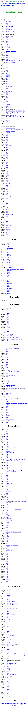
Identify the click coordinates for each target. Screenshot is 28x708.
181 (7, 59)
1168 (7, 70)
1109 (8, 283)
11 (6, 441)
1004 (7, 172)
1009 (7, 167)
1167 (7, 235)
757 (7, 56)
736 (13, 644)
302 (7, 52)
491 (7, 60)
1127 (8, 334)
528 (7, 467)
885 (7, 57)
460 (21, 126)
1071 (9, 579)
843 (21, 111)
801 (25, 501)
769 (7, 44)
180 (14, 654)
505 (7, 28)
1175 (11, 270)
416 (8, 621)
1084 (12, 452)
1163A (8, 281)
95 (6, 152)
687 (8, 671)
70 (7, 262)
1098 (10, 196)
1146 (19, 60)
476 (9, 463)
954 (8, 246)
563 (22, 459)
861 (12, 29)
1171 (8, 322)
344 (7, 165)
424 (7, 67)
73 (7, 415)
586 (11, 117)
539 (19, 129)
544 (11, 463)
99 (11, 129)
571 (8, 600)
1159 (9, 226)
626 (9, 214)
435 (7, 212)
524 (7, 71)
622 (13, 269)
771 (7, 523)
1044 (16, 532)
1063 (12, 471)
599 (10, 616)
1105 (9, 518)
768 (7, 125)
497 (8, 616)
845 (7, 399)
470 (7, 38)
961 (14, 29)
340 (7, 518)
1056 (9, 21)
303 (7, 386)
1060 (7, 230)
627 (8, 278)
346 (7, 463)
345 (6, 300)
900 (14, 60)
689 (9, 60)
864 (10, 256)
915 (23, 403)
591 (10, 682)
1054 (8, 669)
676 (7, 47)
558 (9, 117)
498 (10, 419)
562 (7, 359)
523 (16, 111)
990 (16, 29)
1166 (17, 460)
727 (7, 391)
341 (7, 515)
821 (12, 31)
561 (7, 551)
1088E (13, 339)
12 (6, 438)
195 (12, 459)
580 (9, 515)
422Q (10, 663)
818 (7, 493)
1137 (10, 404)
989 (7, 433)
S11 (7, 546)
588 (13, 674)
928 (10, 661)
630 (11, 447)
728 (14, 491)
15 (8, 663)
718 (9, 46)
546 (14, 372)
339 (7, 517)
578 (9, 447)
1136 (11, 334)
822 (9, 29)
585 (7, 51)
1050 (20, 117)
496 (7, 232)
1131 (11, 337)
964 (9, 26)
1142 (7, 134)
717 (10, 265)
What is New (10, 5)
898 (7, 101)
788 (12, 51)
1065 (23, 112)
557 (9, 75)
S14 (8, 644)
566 (14, 601)
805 (13, 267)
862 (7, 209)
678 (9, 31)
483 (11, 532)
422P (11, 111)
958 (12, 248)
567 (7, 364)
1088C (8, 273)
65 (8, 601)
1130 (14, 385)
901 (8, 313)
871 (9, 36)
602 (7, 227)
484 (10, 375)
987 (8, 658)
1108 (7, 162)
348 (7, 536)
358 (8, 634)
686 (7, 543)
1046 (12, 36)
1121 (7, 193)
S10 (9, 111)
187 (7, 24)
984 (11, 460)
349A (7, 538)
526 (13, 636)
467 (7, 398)
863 (8, 259)
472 (7, 553)
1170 (7, 49)
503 (16, 388)
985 (7, 139)
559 (7, 574)
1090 (8, 327)
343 (7, 498)
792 (8, 629)
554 (9, 76)
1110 (11, 283)
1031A (7, 128)
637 (7, 222)
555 (7, 84)
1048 (17, 117)
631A (14, 117)
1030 (7, 204)
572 (24, 470)
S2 (7, 276)
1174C (19, 398)
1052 (7, 404)
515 (7, 31)
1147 (7, 121)
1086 (7, 113)
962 (7, 26)
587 (9, 520)
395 (11, 385)
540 (18, 388)
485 (12, 375)
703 (7, 219)
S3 (6, 83)
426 (7, 475)
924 (23, 126)
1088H (7, 224)
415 (19, 126)
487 (7, 367)
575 (7, 447)
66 (6, 183)
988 (8, 257)
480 (9, 532)
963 (7, 439)
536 (12, 372)
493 (7, 357)
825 (8, 311)
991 (9, 451)
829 (8, 326)
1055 (7, 502)
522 (11, 403)
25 (6, 505)
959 (7, 21)
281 (7, 376)
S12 (7, 569)
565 (7, 353)
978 (9, 112)
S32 (8, 256)
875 (7, 78)
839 (7, 147)
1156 (9, 42)
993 (14, 112)
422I (7, 145)
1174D (8, 370)
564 (8, 609)
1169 (10, 113)
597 (7, 414)
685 (7, 229)
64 (10, 459)
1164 (16, 398)
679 (9, 51)
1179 (15, 604)
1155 (17, 348)
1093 (12, 26)
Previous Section (6, 704)
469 (7, 150)
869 (10, 398)
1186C (20, 339)
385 (9, 385)
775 (7, 185)
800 (7, 157)
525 (7, 96)
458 (7, 76)
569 (7, 581)
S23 (7, 393)
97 (7, 348)
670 (7, 486)
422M (7, 107)
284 (7, 383)
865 (7, 488)
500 (7, 226)
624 (8, 340)
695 (12, 214)
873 (9, 227)
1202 (16, 663)
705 (7, 484)
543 (22, 129)
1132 (7, 155)
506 (7, 23)
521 (7, 94)
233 (7, 221)
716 (21, 269)
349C (11, 654)
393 (7, 350)
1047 (20, 112)
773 (21, 403)
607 (9, 104)
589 (7, 88)
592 (7, 131)
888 (7, 499)
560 (23, 388)
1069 (7, 158)
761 (7, 190)
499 (8, 319)
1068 (7, 123)
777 (9, 62)
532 (7, 93)
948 (8, 650)
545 (7, 154)
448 (9, 91)
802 (8, 321)
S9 (6, 117)
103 (24, 655)
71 (6, 111)
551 (7, 186)
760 (7, 79)
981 (16, 60)
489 (7, 163)
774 (7, 451)
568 (7, 211)
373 (11, 644)
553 (7, 73)
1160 (7, 39)
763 (7, 406)
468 (7, 41)
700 (11, 86)
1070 (14, 128)
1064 (7, 196)
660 (10, 262)
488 (7, 417)
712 (7, 29)
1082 (14, 62)
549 (7, 563)
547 (24, 129)
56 (7, 248)
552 (17, 372)
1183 (8, 254)
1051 (14, 31)
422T (7, 444)
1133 (12, 348)
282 (16, 654)
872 (24, 111)
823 (8, 308)
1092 (8, 595)
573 (18, 403)
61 (6, 217)
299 (14, 459)
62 (6, 81)
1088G (12, 398)
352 (7, 568)
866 (11, 91)
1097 (8, 286)
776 (8, 324)
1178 (7, 442)
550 (7, 97)
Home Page (9, 3)
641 (8, 339)
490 (9, 183)
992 (12, 104)
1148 (7, 20)
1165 (7, 525)
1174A (14, 51)
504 (7, 436)
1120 (17, 339)
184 (7, 104)
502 (7, 36)
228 (7, 54)
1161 (22, 60)
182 (8, 243)
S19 (8, 244)
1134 (14, 348)
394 (16, 126)
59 (8, 459)
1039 (10, 107)
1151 (16, 545)
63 (6, 86)
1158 (7, 208)
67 (9, 601)
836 (9, 132)
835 (23, 269)
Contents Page (18, 704)
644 (10, 248)
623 (7, 62)
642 (8, 336)
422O (14, 129)
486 (9, 546)
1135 (12, 386)
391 (8, 604)
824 (12, 60)
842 (9, 229)
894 (12, 62)
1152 (7, 118)
